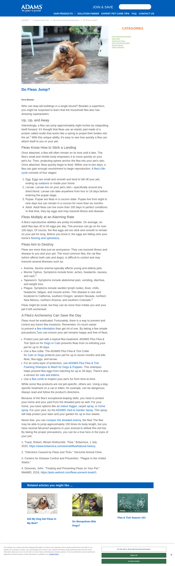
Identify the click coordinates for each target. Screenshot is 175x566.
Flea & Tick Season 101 (132, 517)
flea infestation (46, 328)
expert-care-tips (41, 20)
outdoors (43, 183)
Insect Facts (116, 39)
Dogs (47, 343)
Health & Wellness (118, 47)
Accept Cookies (134, 562)
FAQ (134, 13)
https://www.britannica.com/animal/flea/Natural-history (62, 446)
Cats (57, 343)
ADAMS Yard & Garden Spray (74, 410)
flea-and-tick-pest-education (66, 20)
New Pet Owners (117, 45)
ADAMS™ (25, 20)
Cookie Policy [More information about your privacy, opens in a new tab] (54, 555)
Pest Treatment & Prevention (121, 36)
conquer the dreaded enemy (63, 420)
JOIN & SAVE (103, 7)
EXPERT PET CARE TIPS (115, 13)
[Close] (171, 555)
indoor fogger (69, 406)
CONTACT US (146, 13)
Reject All (133, 556)
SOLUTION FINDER (88, 13)
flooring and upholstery (45, 238)
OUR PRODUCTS (63, 13)
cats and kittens (49, 375)
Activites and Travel (118, 41)
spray (90, 406)
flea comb (38, 379)
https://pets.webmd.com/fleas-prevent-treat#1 (69, 472)
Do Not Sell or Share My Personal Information (134, 550)
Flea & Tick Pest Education (121, 43)
